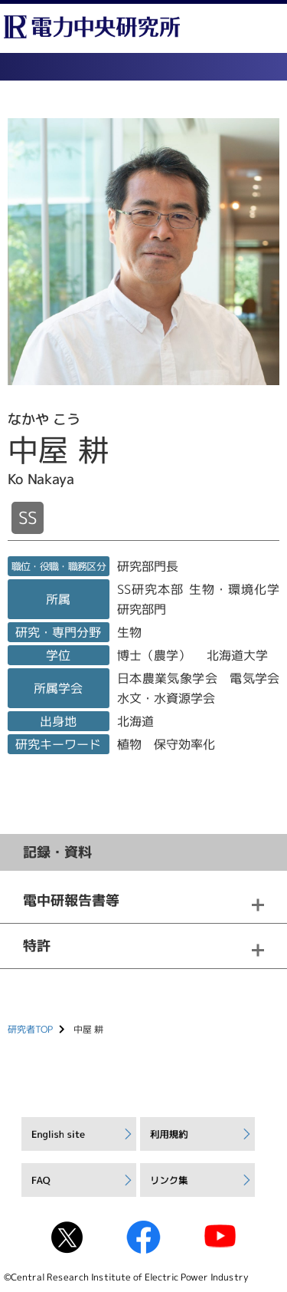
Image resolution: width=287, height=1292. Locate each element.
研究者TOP (30, 1029)
